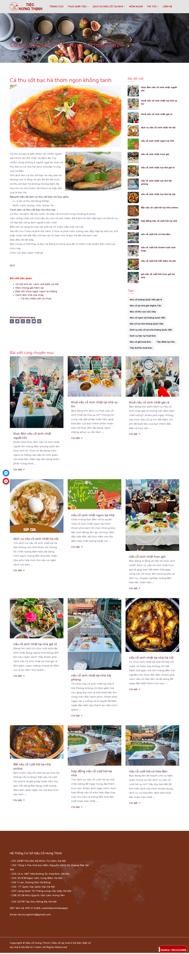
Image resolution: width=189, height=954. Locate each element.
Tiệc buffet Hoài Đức (141, 348)
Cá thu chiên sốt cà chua (36, 298)
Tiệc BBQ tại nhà (165, 342)
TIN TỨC (153, 6)
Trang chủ (56, 6)
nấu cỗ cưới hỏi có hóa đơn (156, 234)
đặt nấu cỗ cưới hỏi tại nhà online (160, 207)
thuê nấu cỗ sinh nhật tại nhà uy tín (159, 102)
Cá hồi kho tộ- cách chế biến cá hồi (36, 284)
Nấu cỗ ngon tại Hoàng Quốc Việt (147, 317)
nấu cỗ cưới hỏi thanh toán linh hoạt (159, 249)
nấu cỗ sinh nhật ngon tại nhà (158, 140)
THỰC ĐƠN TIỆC (78, 6)
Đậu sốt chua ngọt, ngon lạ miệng (36, 291)
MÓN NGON (136, 6)
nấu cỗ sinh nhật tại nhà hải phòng (156, 182)
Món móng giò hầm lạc (29, 287)
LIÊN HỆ (167, 6)
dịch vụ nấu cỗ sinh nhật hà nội (158, 127)
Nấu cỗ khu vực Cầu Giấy (143, 311)
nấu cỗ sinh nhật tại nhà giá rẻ (158, 167)
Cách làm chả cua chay (29, 295)
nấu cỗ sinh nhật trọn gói (155, 154)
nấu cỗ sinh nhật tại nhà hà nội (158, 194)
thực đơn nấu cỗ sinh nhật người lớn (159, 89)
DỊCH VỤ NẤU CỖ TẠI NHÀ (109, 6)
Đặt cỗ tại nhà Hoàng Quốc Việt (146, 323)
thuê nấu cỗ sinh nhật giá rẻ (157, 114)
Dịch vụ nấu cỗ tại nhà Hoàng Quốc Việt (151, 330)
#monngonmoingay (22, 317)
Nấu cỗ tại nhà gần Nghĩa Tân (145, 305)
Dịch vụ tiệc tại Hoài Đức (143, 336)
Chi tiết (19, 469)
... (35, 464)
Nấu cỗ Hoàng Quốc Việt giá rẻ (146, 299)
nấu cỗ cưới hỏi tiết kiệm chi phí (159, 261)
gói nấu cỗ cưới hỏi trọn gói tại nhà (159, 276)
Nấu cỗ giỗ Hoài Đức (140, 342)
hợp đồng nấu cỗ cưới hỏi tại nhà (159, 220)
